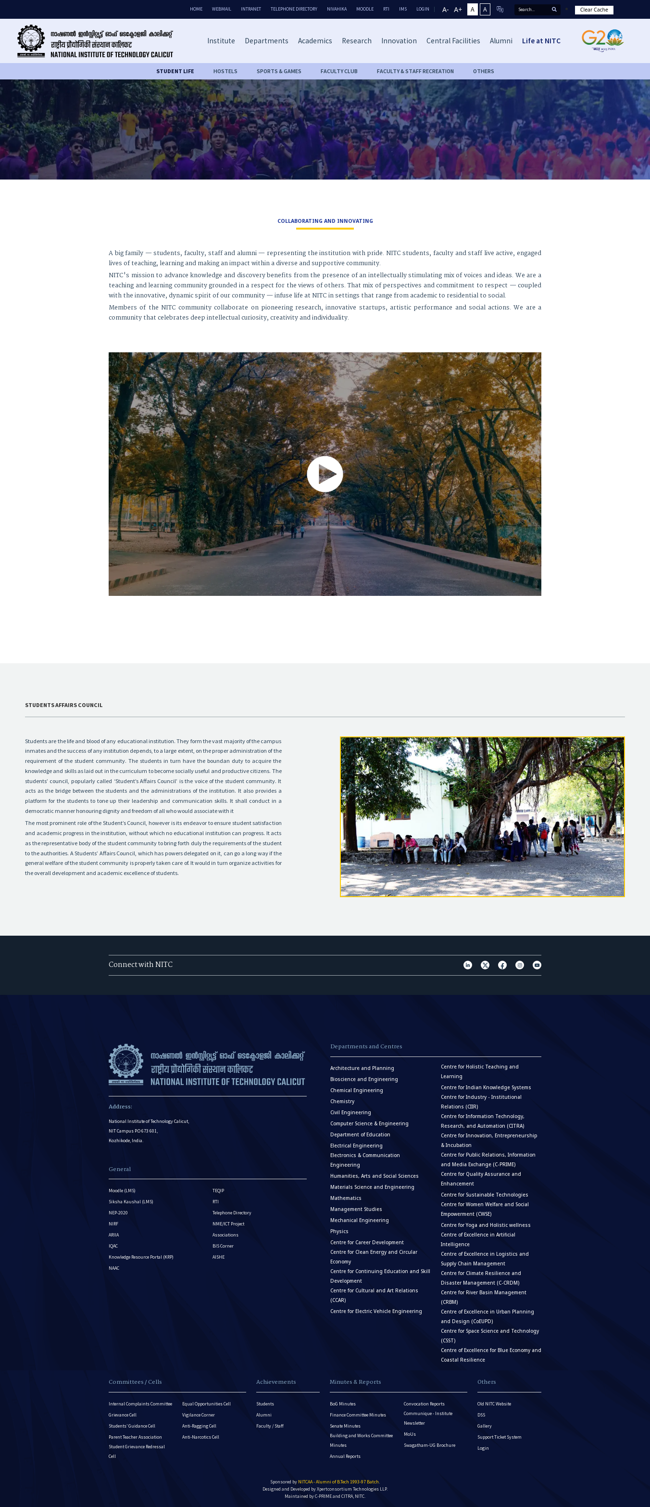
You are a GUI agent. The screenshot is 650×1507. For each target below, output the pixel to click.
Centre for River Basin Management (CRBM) (483, 1297)
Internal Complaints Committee (140, 1404)
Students (265, 1404)
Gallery (484, 1426)
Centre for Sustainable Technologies (484, 1195)
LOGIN (422, 9)
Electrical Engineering (356, 1146)
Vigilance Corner (198, 1415)
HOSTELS (225, 71)
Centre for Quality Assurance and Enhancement (481, 1179)
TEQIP (218, 1190)
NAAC (114, 1268)
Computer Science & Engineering (369, 1124)
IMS (403, 9)
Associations (225, 1235)
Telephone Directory (294, 9)
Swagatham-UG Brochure (429, 1445)
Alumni (264, 1415)
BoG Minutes (343, 1404)
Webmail (221, 9)
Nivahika (337, 9)
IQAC (113, 1246)
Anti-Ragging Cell (199, 1426)
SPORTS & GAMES (279, 71)
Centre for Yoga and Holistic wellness (486, 1225)
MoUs (410, 1434)
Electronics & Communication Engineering (365, 1160)
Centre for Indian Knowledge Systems (486, 1087)
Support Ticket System (499, 1437)
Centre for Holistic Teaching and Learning (480, 1072)
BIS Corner (223, 1246)
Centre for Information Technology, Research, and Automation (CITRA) (483, 1121)
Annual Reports (345, 1456)
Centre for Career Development (367, 1242)
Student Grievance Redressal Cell (137, 1451)
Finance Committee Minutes (358, 1415)
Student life (175, 71)
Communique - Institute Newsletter (428, 1418)
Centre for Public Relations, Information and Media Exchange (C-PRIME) (488, 1160)
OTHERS (483, 71)
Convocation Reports (424, 1404)
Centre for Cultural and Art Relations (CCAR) (374, 1295)
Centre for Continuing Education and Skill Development (380, 1276)
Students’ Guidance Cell (132, 1426)
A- (445, 9)
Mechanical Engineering (359, 1220)
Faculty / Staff (270, 1426)
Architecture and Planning (362, 1068)
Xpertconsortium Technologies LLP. (352, 1489)
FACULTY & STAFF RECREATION (415, 71)
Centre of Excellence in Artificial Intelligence (478, 1240)
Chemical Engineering (356, 1090)
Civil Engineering (350, 1112)
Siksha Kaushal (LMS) (131, 1201)
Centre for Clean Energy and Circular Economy (373, 1257)
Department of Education (360, 1135)
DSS (481, 1415)
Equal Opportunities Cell (206, 1404)
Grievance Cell (123, 1415)
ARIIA (114, 1235)
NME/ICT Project (228, 1224)
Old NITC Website (494, 1404)
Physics (339, 1231)
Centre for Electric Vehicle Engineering (376, 1311)
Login (483, 1448)
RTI (386, 9)
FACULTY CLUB (339, 71)
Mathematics (346, 1198)
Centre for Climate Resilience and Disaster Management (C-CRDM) (481, 1278)
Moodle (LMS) (122, 1190)
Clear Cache (594, 9)
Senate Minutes (345, 1426)
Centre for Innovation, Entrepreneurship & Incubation (489, 1140)
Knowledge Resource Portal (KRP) (141, 1257)
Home (196, 9)
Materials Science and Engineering (372, 1187)
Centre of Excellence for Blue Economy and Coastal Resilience (491, 1355)
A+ (458, 9)
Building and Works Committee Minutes (361, 1440)
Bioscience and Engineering (364, 1079)
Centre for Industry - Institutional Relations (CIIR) (481, 1102)
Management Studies (356, 1209)
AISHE (218, 1257)
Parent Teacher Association (135, 1437)
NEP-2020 (118, 1213)
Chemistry (342, 1101)
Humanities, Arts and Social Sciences (374, 1176)
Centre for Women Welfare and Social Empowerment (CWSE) (485, 1209)
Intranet (251, 9)
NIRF (113, 1224)
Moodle (365, 9)
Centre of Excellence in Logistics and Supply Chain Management (485, 1259)
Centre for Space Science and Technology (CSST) (490, 1336)
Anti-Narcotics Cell (200, 1437)
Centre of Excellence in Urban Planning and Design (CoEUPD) (487, 1317)
